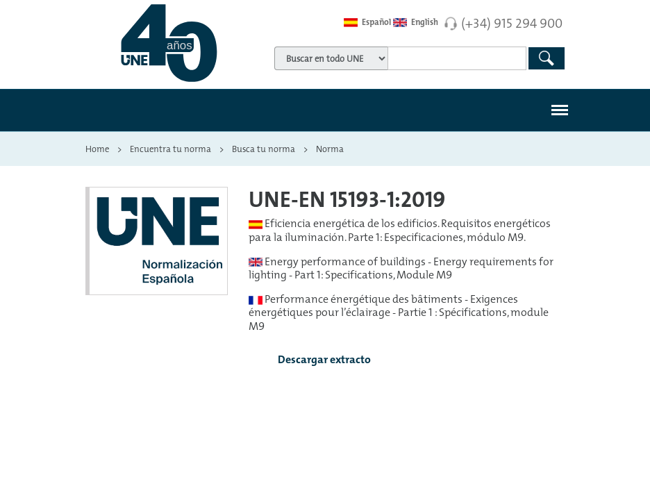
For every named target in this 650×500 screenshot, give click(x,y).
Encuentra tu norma (170, 149)
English (415, 22)
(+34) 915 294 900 (511, 22)
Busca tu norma (263, 149)
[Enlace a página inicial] (168, 43)
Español (367, 22)
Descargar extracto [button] (313, 360)
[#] (559, 110)
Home (97, 149)
